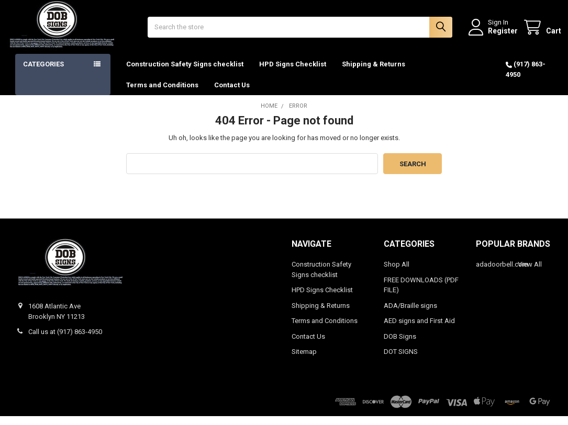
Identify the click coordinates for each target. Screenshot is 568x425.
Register (494, 35)
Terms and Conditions (162, 93)
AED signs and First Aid (419, 330)
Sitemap (304, 360)
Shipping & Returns (373, 73)
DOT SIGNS (401, 360)
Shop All (396, 273)
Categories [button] (43, 73)
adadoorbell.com (502, 273)
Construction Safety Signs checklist (184, 73)
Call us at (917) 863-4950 (65, 340)
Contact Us (232, 93)
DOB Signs (400, 345)
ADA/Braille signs (410, 314)
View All (530, 273)
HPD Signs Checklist (292, 73)
